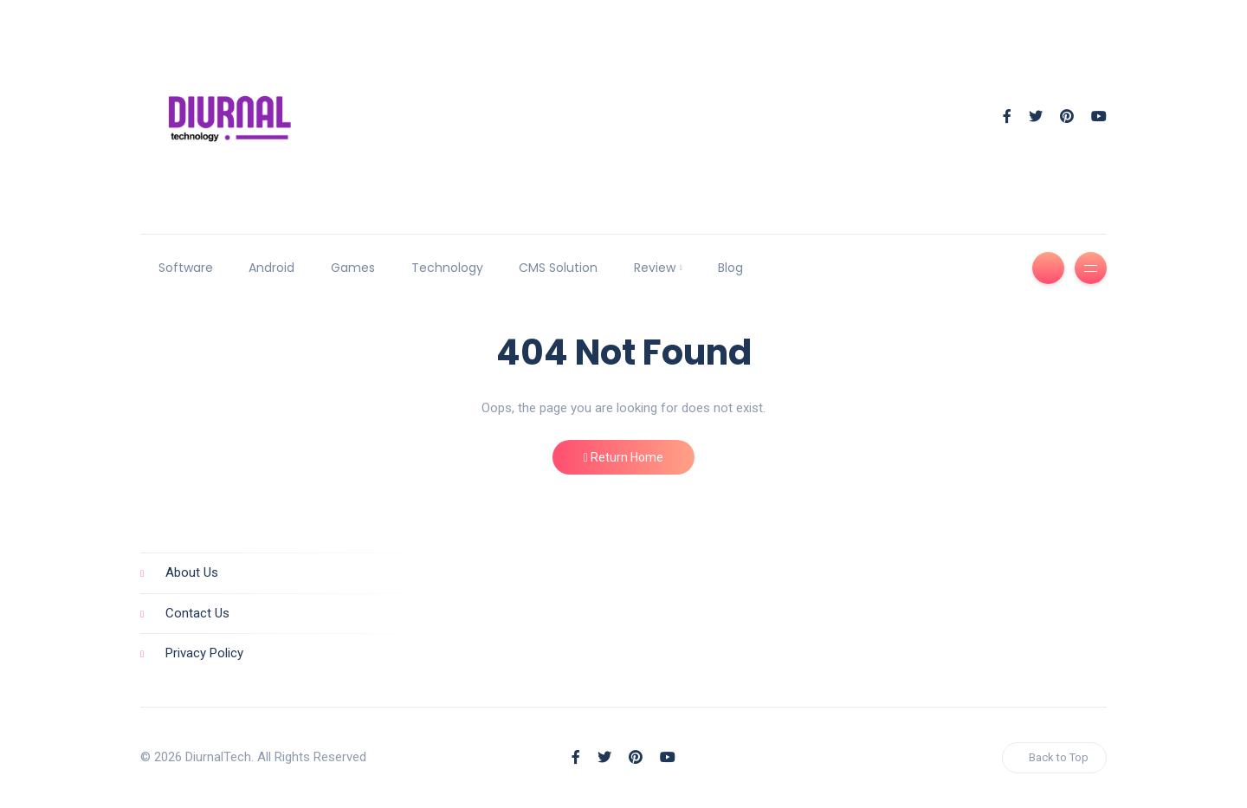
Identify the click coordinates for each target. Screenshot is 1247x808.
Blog (730, 267)
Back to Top (1059, 757)
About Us (191, 572)
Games (353, 267)
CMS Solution (558, 267)
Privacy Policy (204, 653)
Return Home (623, 457)
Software (185, 267)
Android (271, 267)
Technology (447, 267)
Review (654, 267)
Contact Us (197, 613)
